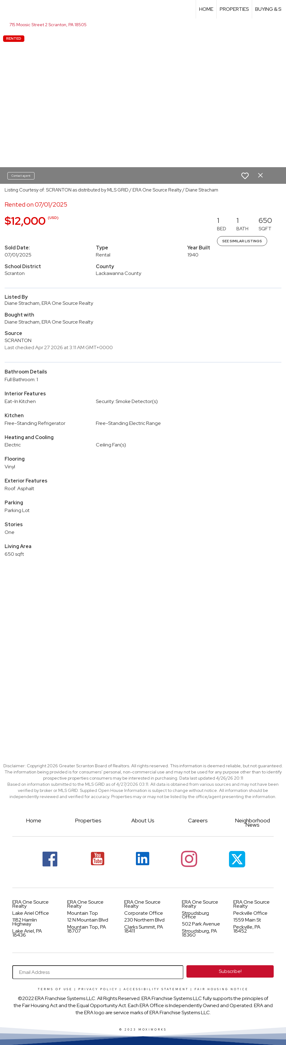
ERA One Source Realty (30, 904)
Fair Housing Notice (221, 989)
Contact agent (21, 176)
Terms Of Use (55, 989)
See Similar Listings (242, 241)
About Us (142, 820)
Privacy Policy (98, 989)
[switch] (245, 176)
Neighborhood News (252, 822)
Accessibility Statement (156, 989)
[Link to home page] (8, 9)
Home (206, 9)
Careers (198, 820)
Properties (234, 9)
